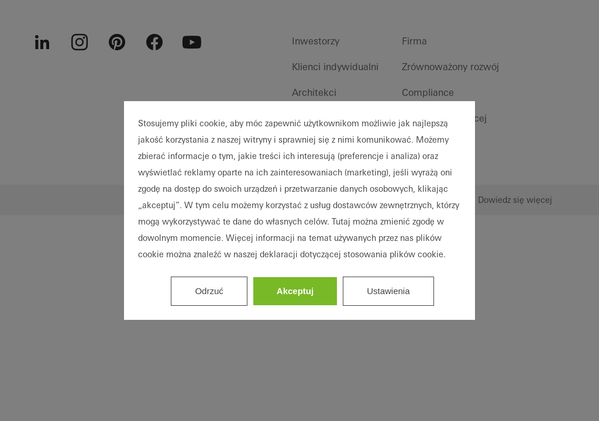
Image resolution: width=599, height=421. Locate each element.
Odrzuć (209, 291)
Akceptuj (295, 291)
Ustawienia (388, 291)
